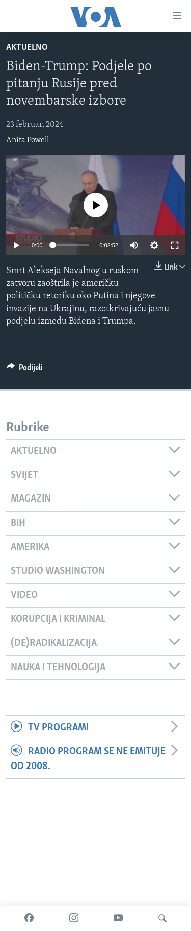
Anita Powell (27, 140)
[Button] (25, 370)
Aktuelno (27, 47)
